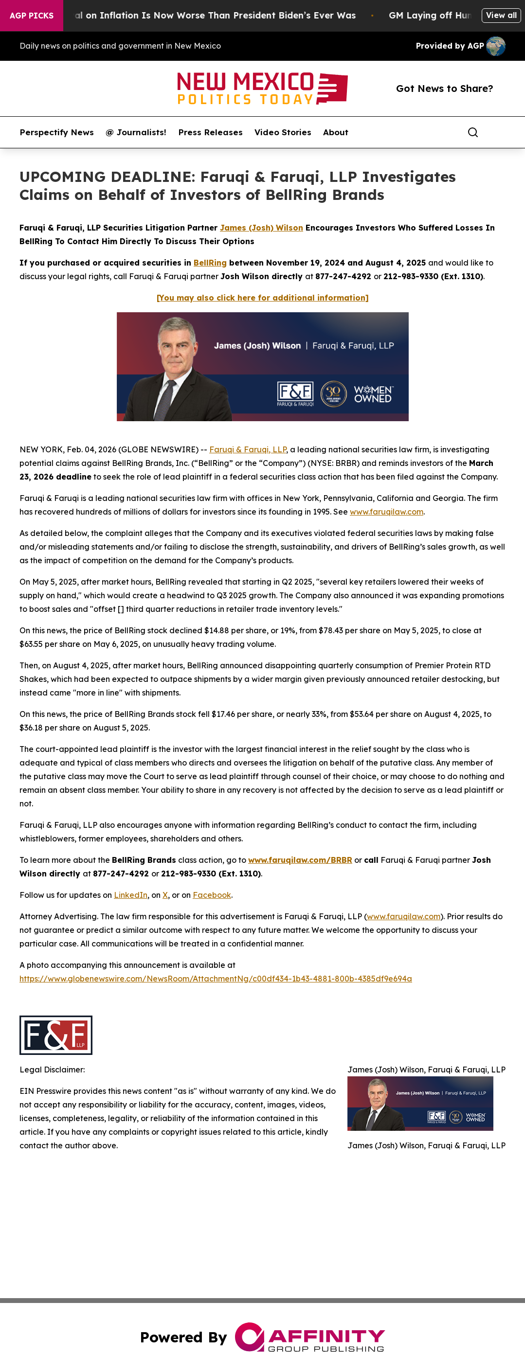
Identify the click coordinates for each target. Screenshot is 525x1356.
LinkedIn (130, 895)
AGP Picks (32, 15)
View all (501, 15)
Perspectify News (56, 132)
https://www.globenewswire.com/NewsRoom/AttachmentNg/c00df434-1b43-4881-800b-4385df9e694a (215, 978)
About (335, 132)
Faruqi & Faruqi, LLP (247, 449)
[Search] (473, 132)
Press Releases (210, 132)
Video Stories (282, 132)
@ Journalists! (136, 132)
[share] (499, 132)
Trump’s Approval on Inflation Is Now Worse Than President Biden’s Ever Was (187, 15)
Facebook (212, 895)
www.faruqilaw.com (386, 512)
